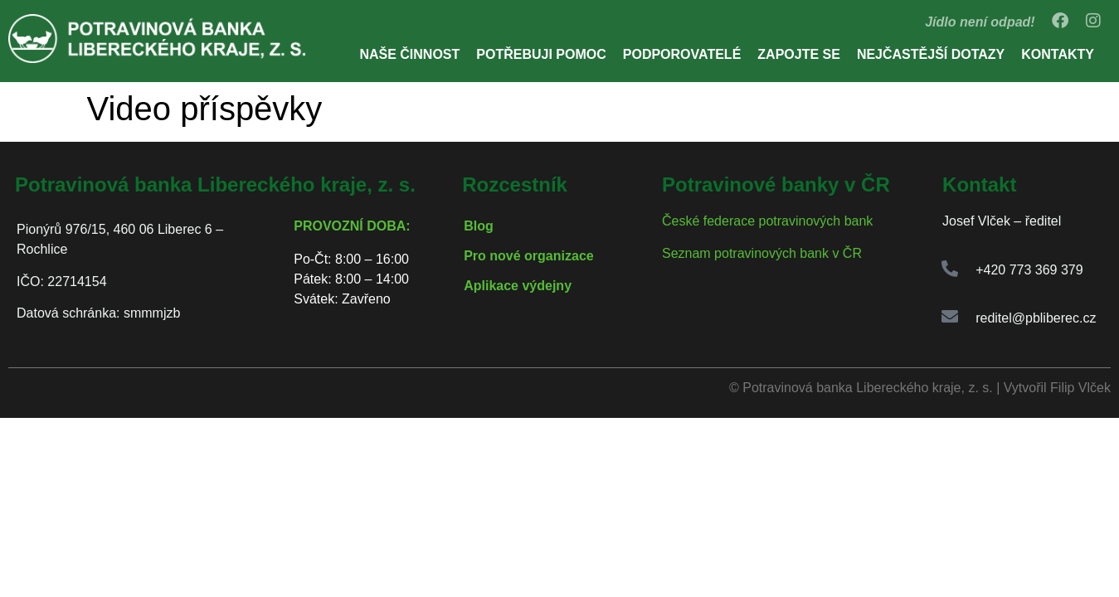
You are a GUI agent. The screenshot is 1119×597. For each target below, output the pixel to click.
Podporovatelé (682, 54)
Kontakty (1057, 54)
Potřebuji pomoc (541, 54)
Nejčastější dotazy (931, 54)
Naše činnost (409, 54)
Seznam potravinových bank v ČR (762, 253)
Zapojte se (798, 54)
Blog (479, 226)
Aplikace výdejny (518, 286)
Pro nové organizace (529, 256)
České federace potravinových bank (767, 221)
